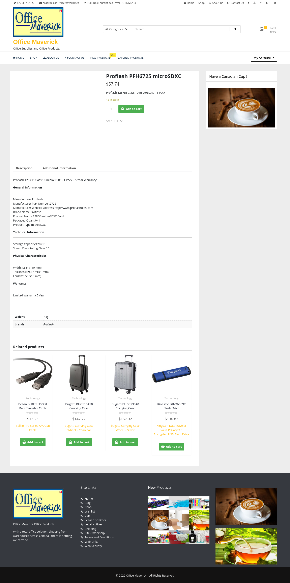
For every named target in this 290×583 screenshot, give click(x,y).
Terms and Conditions (99, 536)
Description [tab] (24, 168)
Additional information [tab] (58, 168)
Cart (87, 515)
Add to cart (134, 109)
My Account (263, 58)
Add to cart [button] (35, 442)
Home (189, 3)
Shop (201, 3)
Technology (33, 398)
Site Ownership (95, 531)
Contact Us (235, 3)
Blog (88, 502)
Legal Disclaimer (95, 519)
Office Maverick (35, 41)
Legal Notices (93, 523)
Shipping (90, 527)
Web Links (91, 540)
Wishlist (90, 510)
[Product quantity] (111, 109)
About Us (216, 3)
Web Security (93, 544)
